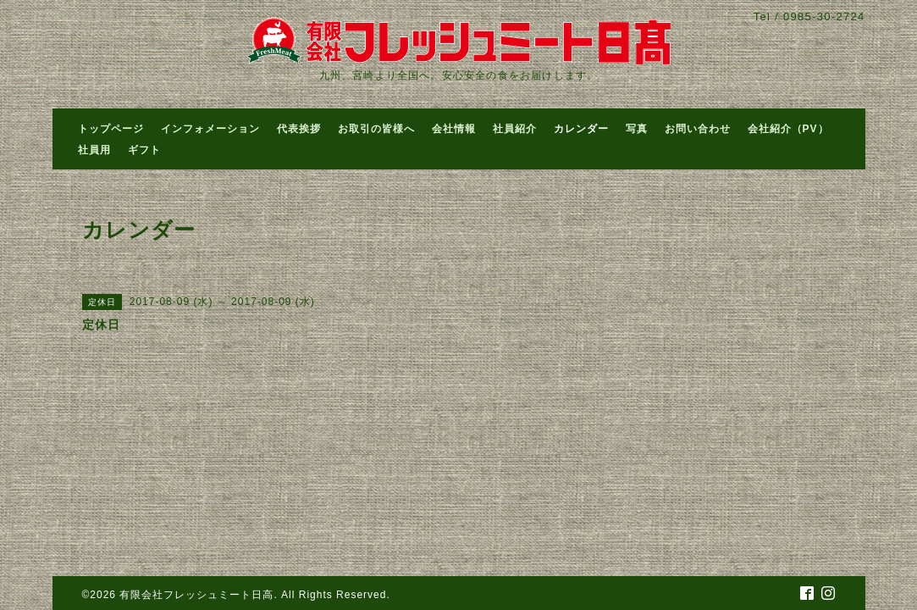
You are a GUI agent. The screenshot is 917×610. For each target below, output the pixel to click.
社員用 (94, 150)
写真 (637, 129)
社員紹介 (515, 129)
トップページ (111, 129)
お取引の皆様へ (376, 129)
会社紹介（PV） (788, 129)
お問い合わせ (698, 129)
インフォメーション (210, 129)
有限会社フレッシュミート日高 (196, 595)
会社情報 (454, 129)
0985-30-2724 (824, 16)
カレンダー (581, 129)
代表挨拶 (299, 129)
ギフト (144, 150)
